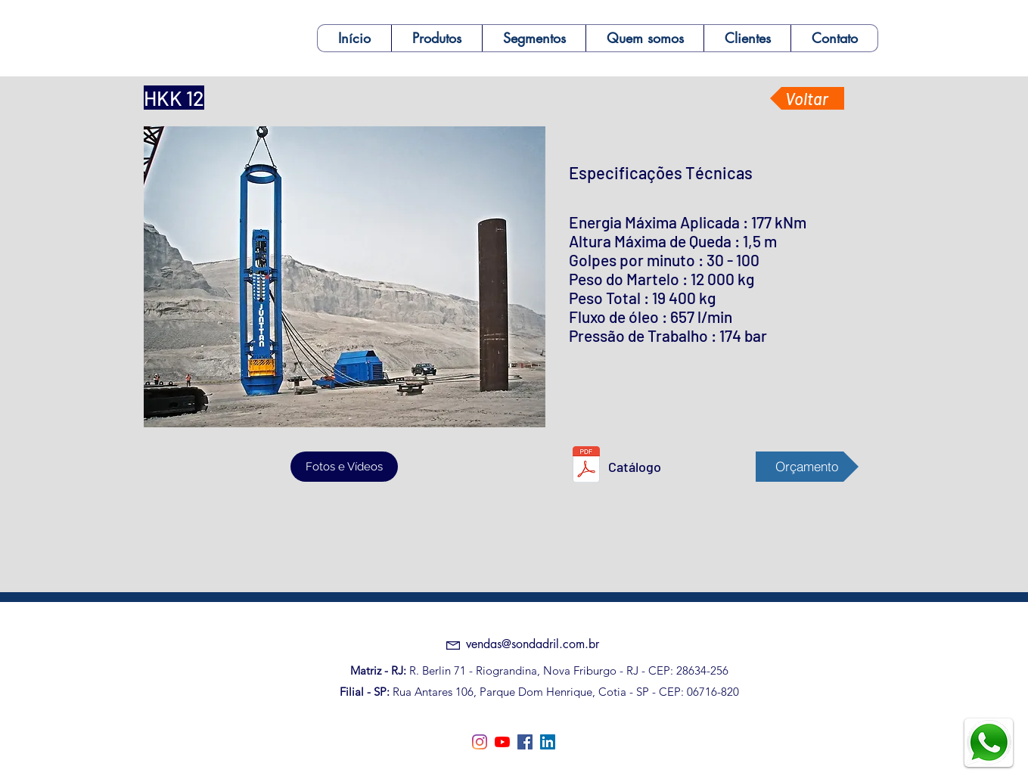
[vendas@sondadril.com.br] (532, 644)
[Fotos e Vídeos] (344, 467)
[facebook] (525, 741)
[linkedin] (547, 741)
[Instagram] (479, 741)
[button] (436, 38)
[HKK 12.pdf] (586, 466)
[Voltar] (807, 98)
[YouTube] (502, 741)
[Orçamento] (807, 467)
